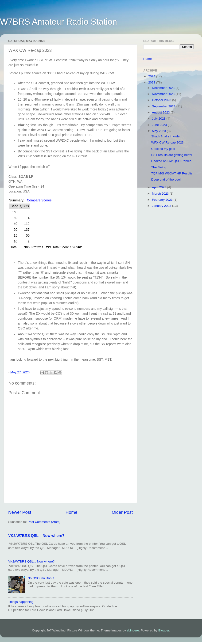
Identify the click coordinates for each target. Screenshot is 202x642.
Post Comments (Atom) (44, 522)
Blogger (163, 630)
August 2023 (161, 112)
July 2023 (159, 118)
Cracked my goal (163, 149)
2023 (152, 82)
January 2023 (162, 206)
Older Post (122, 512)
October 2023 (162, 100)
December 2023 (163, 88)
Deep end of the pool (166, 179)
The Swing (158, 167)
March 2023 (161, 193)
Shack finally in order (166, 136)
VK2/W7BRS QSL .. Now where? (36, 536)
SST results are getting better (171, 155)
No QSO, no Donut (40, 578)
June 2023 (160, 125)
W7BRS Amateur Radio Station (58, 21)
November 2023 (163, 94)
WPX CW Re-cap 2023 (167, 142)
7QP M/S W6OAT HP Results (172, 173)
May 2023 (159, 131)
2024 (152, 76)
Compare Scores (39, 200)
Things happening (20, 602)
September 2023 (164, 106)
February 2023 (163, 199)
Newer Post (19, 512)
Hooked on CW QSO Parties (171, 161)
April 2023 (159, 187)
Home (71, 512)
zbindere (133, 630)
